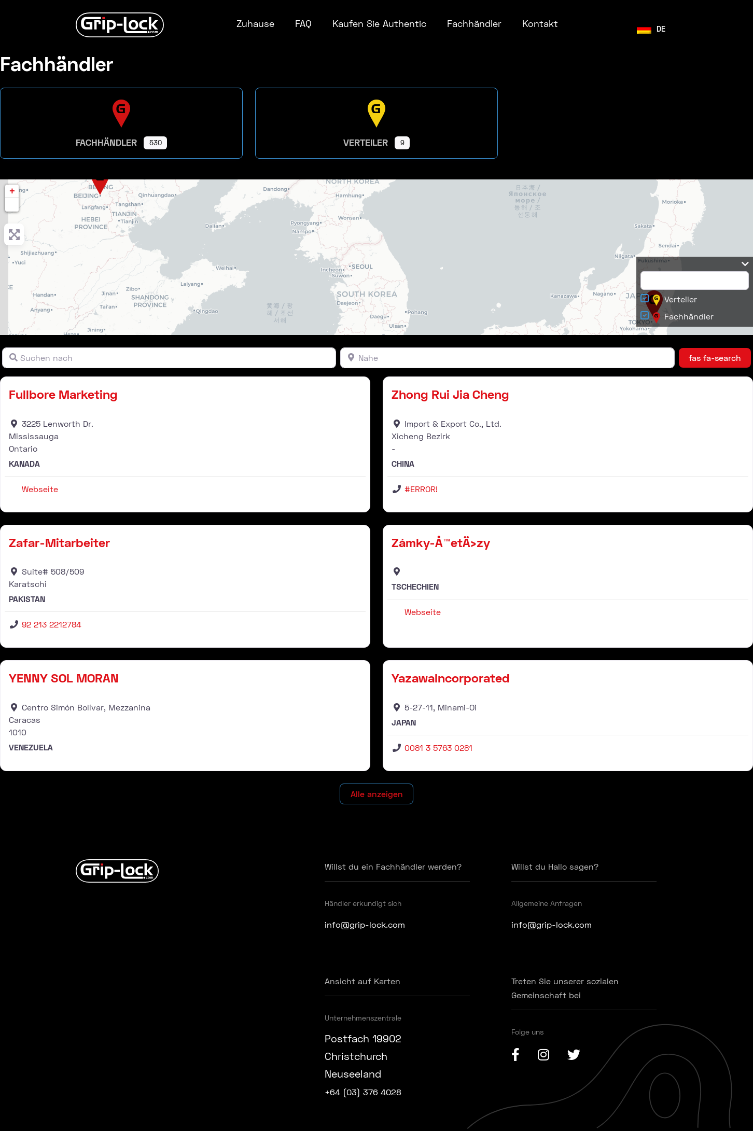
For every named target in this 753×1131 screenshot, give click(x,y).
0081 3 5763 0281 (438, 747)
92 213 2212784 (51, 624)
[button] (12, 205)
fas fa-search (720, 356)
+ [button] (12, 191)
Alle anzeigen (377, 794)
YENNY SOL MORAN (64, 677)
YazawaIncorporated (451, 677)
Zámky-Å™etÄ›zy (441, 542)
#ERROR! (421, 489)
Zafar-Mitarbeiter (59, 542)
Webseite (40, 489)
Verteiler (675, 300)
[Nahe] (507, 357)
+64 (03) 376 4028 (370, 1091)
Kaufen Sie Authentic (379, 23)
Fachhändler (474, 23)
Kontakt (540, 23)
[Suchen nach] (169, 357)
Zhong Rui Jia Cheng (450, 393)
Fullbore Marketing (63, 393)
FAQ (303, 23)
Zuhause (255, 23)
